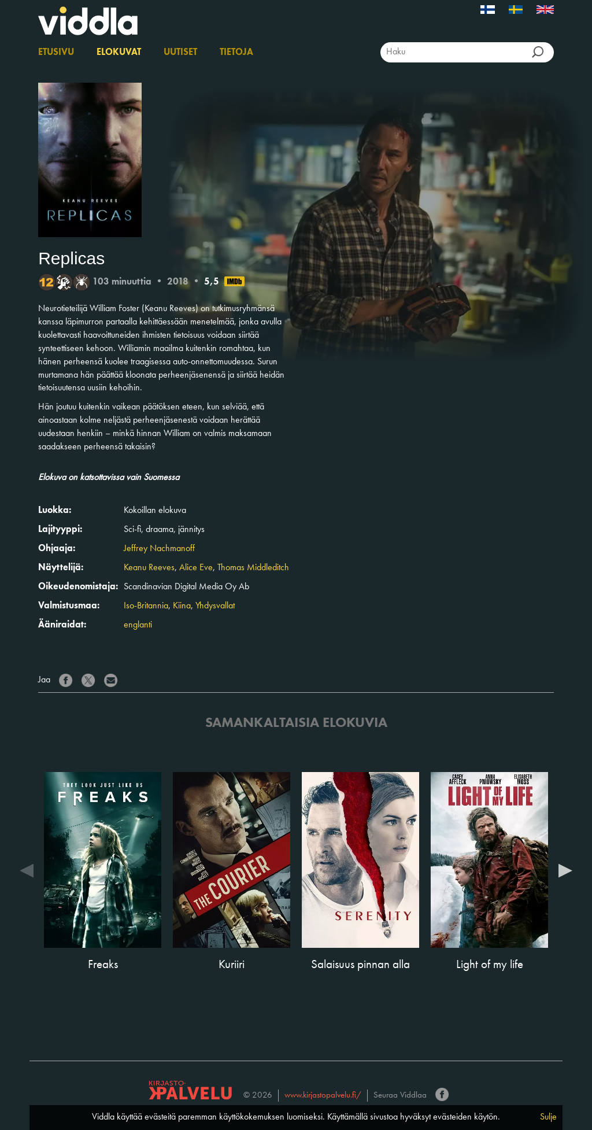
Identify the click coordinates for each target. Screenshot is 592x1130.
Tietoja (236, 52)
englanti (138, 625)
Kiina (182, 606)
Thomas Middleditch (253, 568)
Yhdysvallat (215, 606)
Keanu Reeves (149, 568)
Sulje (548, 1117)
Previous (26, 869)
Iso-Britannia (146, 606)
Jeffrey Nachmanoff (159, 548)
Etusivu (56, 52)
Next (565, 869)
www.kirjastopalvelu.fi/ (322, 1095)
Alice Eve (196, 568)
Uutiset (180, 52)
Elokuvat (119, 52)
